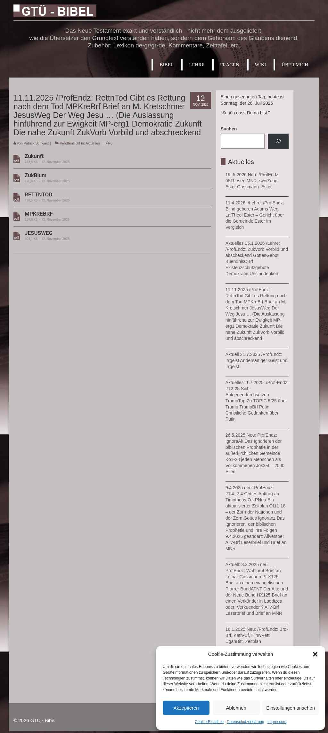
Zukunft (109, 159)
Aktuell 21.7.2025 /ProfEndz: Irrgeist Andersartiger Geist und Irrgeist (257, 360)
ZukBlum (109, 178)
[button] (315, 654)
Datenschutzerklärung (245, 722)
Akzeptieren (186, 708)
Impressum (276, 722)
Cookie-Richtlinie (209, 722)
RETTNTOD (109, 197)
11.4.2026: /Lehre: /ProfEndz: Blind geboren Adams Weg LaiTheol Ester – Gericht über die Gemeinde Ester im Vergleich (255, 215)
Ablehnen (236, 708)
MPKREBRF (109, 216)
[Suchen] (278, 141)
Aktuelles (93, 143)
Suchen (229, 128)
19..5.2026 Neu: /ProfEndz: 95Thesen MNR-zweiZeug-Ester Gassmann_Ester (253, 180)
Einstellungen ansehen (290, 708)
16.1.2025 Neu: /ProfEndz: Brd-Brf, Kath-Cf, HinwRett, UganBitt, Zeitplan (257, 635)
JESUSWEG (109, 236)
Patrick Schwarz (36, 143)
